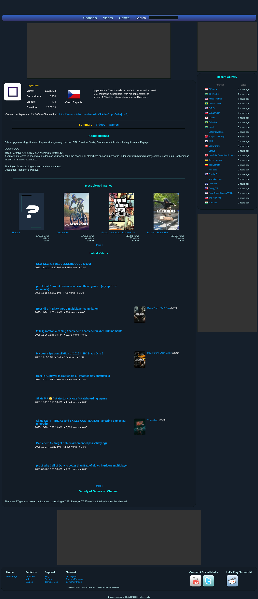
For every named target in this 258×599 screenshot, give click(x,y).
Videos (100, 124)
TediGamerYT (215, 165)
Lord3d (212, 151)
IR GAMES (214, 94)
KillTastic (213, 169)
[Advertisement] (98, 50)
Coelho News (215, 103)
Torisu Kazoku (215, 160)
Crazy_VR (213, 188)
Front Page (12, 576)
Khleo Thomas (215, 99)
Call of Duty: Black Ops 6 (159, 353)
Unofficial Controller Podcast (222, 155)
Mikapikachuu (215, 179)
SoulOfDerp (214, 146)
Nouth (211, 127)
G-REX (212, 108)
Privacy (48, 579)
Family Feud (214, 174)
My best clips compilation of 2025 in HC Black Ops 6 (69, 353)
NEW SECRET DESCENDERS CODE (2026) (63, 263)
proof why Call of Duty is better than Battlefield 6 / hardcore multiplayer (82, 465)
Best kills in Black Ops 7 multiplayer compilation (67, 308)
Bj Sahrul (213, 89)
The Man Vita (215, 198)
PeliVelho (213, 183)
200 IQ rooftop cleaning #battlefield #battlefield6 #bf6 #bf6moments (79, 331)
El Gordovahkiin (216, 132)
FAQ (47, 576)
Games (114, 124)
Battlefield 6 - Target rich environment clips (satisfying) (71, 443)
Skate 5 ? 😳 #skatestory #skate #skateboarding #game (71, 398)
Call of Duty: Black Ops (158, 308)
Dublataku (213, 122)
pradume (213, 202)
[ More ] (98, 245)
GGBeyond (71, 576)
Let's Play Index (74, 582)
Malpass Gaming (216, 136)
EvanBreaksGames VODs (221, 193)
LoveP (212, 117)
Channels (30, 576)
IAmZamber (214, 113)
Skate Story (152, 420)
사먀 (211, 141)
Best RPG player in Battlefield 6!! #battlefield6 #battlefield (73, 375)
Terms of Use (51, 582)
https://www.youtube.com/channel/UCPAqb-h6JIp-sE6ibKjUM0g (93, 114)
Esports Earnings (74, 579)
